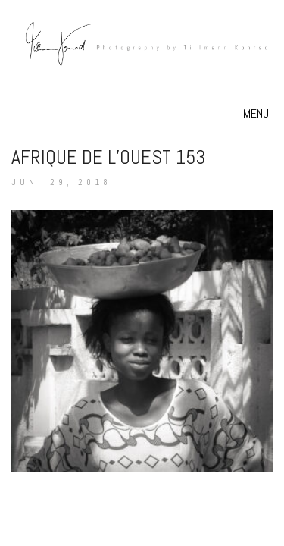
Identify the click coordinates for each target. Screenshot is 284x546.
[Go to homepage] (142, 61)
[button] (258, 113)
